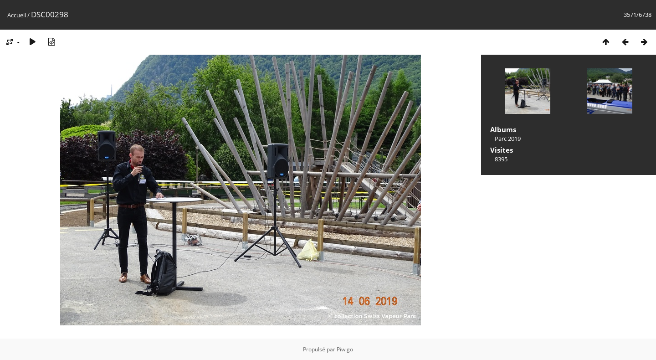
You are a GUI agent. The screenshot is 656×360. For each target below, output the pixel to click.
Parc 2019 (508, 138)
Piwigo (345, 349)
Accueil (16, 15)
